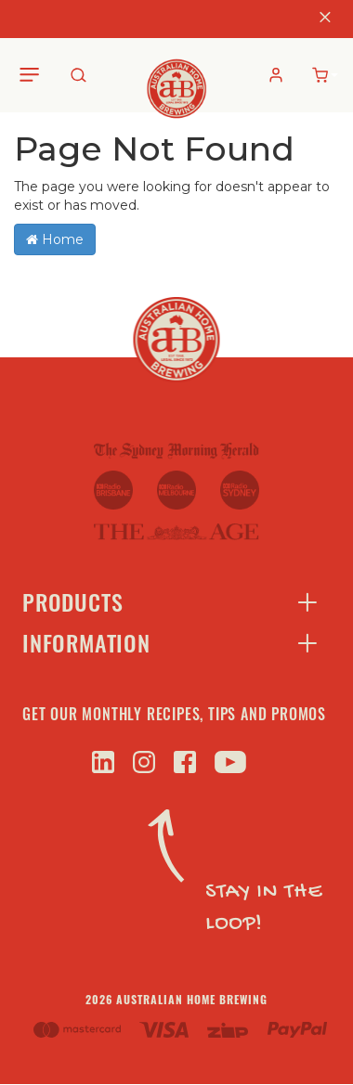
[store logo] (177, 74)
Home (55, 239)
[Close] (325, 19)
